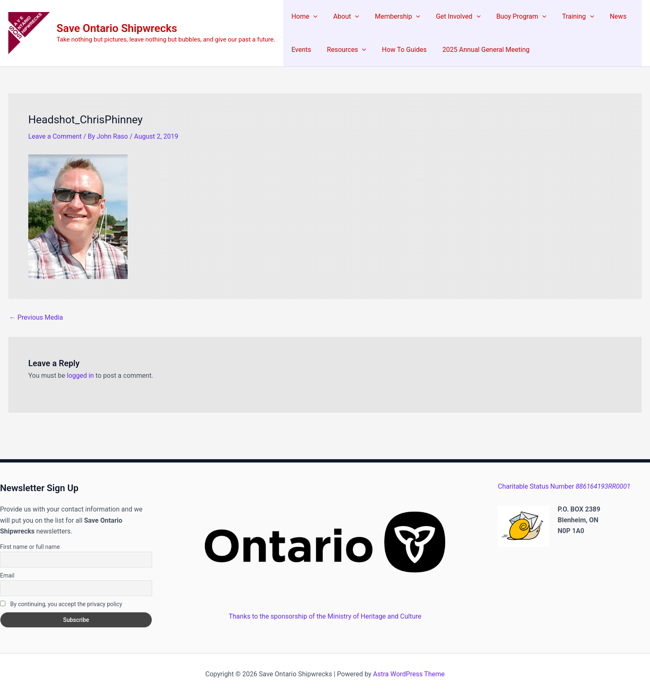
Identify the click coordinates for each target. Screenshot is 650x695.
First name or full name (30, 546)
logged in (80, 375)
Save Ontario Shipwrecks (117, 28)
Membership (391, 16)
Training (564, 16)
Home (303, 16)
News (601, 16)
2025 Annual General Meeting (477, 50)
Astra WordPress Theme (409, 674)
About (342, 16)
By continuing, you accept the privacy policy (61, 604)
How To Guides (398, 50)
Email (7, 575)
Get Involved (449, 16)
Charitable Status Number (564, 486)
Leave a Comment (55, 136)
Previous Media (36, 317)
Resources (343, 49)
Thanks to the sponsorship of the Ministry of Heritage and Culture (325, 616)
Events (300, 50)
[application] (312, 16)
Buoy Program (510, 16)
